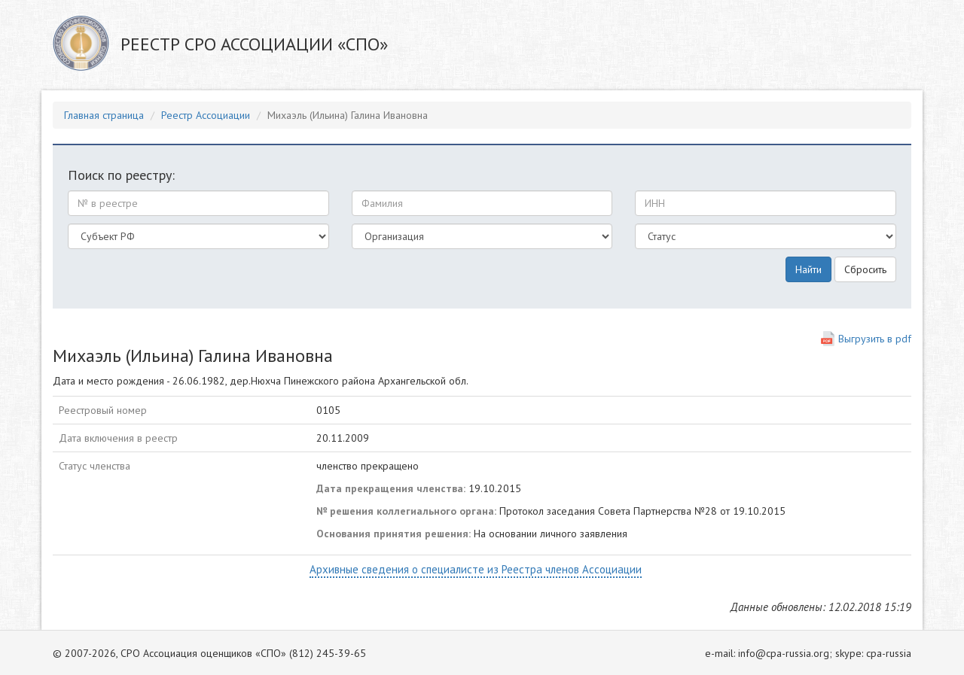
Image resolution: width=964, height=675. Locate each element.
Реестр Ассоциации (205, 115)
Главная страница (104, 115)
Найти (808, 269)
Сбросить (865, 269)
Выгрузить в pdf (874, 338)
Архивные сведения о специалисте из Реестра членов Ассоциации (476, 569)
